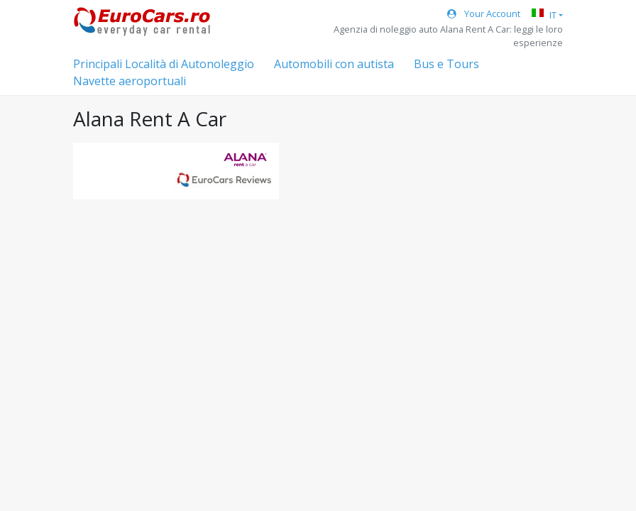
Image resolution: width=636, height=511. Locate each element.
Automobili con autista (334, 64)
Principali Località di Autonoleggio (163, 64)
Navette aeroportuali (129, 81)
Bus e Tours (446, 64)
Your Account (483, 13)
